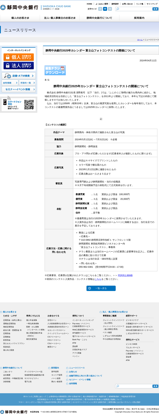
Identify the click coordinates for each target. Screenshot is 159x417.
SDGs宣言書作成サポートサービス (140, 330)
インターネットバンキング (83, 320)
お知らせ (73, 372)
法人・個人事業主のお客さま (115, 312)
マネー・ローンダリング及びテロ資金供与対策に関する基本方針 (44, 402)
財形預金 (6, 340)
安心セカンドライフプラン (14, 343)
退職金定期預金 (9, 323)
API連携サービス (79, 333)
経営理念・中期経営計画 (13, 378)
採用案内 (55, 368)
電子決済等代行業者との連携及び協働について (103, 399)
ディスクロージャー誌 (33, 372)
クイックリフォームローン (58, 333)
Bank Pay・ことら (79, 339)
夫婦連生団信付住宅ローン (58, 327)
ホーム (140, 40)
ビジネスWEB (131, 344)
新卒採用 (55, 372)
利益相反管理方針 (128, 396)
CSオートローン (54, 343)
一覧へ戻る (101, 288)
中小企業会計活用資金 (112, 339)
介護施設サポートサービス (136, 323)
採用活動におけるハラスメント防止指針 (124, 402)
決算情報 (6, 382)
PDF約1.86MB (125, 275)
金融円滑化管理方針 (74, 399)
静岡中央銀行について (12, 368)
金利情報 (73, 383)
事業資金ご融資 (109, 316)
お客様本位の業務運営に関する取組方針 (65, 396)
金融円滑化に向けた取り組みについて (85, 376)
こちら (98, 279)
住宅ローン (52, 320)
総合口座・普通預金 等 (12, 330)
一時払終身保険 (32, 323)
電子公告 (28, 382)
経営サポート (132, 316)
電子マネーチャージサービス (84, 336)
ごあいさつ (7, 372)
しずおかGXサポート (134, 333)
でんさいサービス (133, 347)
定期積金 (6, 337)
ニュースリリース (77, 368)
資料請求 (115, 4)
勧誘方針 (102, 396)
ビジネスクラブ (132, 320)
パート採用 (55, 378)
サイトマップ (152, 4)
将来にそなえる (33, 316)
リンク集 (139, 4)
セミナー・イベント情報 (80, 380)
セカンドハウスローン (56, 330)
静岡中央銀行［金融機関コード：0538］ (35, 7)
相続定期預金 (8, 327)
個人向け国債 (8, 350)
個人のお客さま (10, 312)
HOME (89, 4)
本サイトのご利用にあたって (35, 396)
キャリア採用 (56, 375)
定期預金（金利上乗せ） (13, 320)
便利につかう (78, 316)
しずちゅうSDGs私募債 (112, 336)
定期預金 (6, 333)
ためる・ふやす (10, 316)
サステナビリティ (31, 378)
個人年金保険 (31, 320)
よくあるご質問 (102, 4)
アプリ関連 (76, 353)
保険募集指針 (114, 396)
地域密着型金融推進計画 (34, 375)
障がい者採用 (56, 382)
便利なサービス (133, 340)
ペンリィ (76, 356)
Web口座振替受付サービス (83, 330)
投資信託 (6, 347)
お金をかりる (53, 316)
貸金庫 (75, 346)
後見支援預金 (31, 339)
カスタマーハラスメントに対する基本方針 (89, 402)
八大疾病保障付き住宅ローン (59, 323)
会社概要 (6, 375)
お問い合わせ (127, 4)
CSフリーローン (54, 337)
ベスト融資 (107, 332)
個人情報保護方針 (90, 396)
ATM (74, 343)
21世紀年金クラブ (79, 350)
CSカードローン (54, 340)
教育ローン (52, 347)
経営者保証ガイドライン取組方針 (50, 399)
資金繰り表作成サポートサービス (139, 327)
